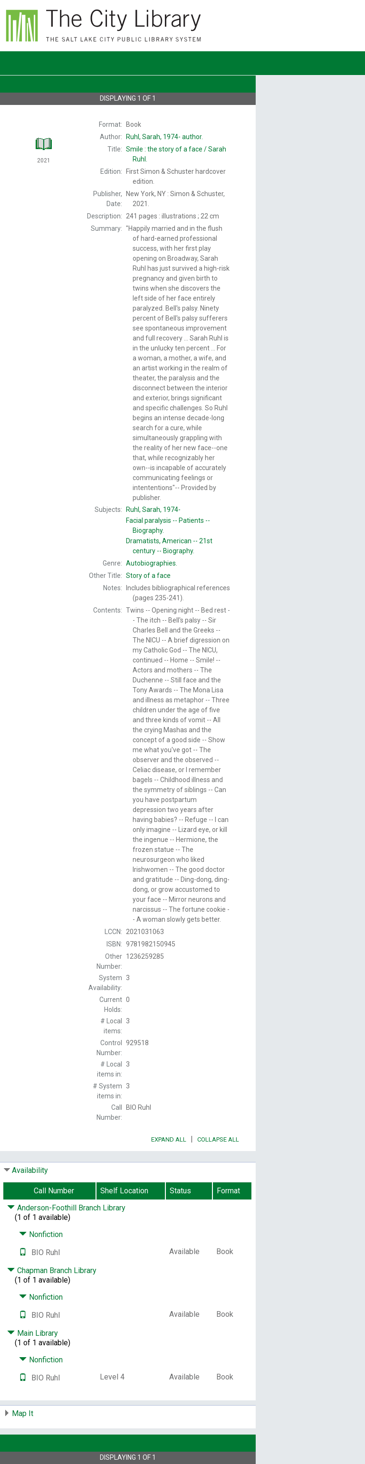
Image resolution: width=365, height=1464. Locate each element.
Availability (30, 1170)
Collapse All (218, 1139)
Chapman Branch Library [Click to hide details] (51, 1270)
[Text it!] (23, 1252)
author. (164, 137)
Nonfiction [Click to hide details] (41, 1234)
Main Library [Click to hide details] (32, 1333)
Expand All (168, 1139)
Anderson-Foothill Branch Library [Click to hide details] (66, 1207)
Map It (22, 1413)
